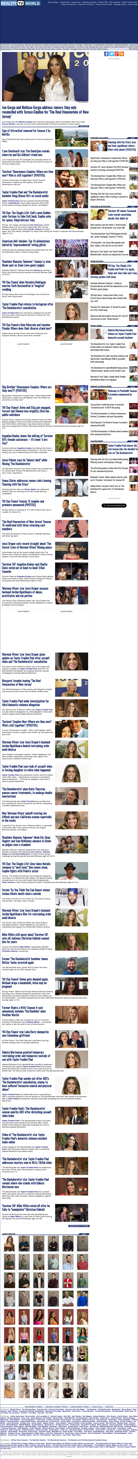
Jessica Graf (12, 1435)
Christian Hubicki (10, 951)
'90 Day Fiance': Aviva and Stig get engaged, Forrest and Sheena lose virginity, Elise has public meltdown (26, 411)
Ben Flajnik (47, 1418)
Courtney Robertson (21, 854)
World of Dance (102, 49)
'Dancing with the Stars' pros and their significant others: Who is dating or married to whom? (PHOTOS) (109, 196)
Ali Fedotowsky (82, 1418)
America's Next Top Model (58, 45)
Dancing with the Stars (17, 47)
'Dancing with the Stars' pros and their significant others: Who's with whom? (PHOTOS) (122, 145)
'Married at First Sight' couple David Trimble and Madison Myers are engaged (108, 378)
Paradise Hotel (132, 47)
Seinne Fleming (73, 1423)
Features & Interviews (69, 4)
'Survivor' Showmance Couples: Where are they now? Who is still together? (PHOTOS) (27, 173)
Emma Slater (30, 489)
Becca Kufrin (30, 1416)
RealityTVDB (103, 2)
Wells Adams (19, 1426)
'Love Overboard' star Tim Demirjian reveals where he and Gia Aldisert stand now (26, 152)
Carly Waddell (43, 1426)
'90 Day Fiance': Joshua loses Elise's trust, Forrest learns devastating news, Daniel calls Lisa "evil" (108, 298)
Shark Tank (31, 49)
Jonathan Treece (14, 1433)
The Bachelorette (99, 45)
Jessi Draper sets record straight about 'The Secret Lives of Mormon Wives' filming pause (27, 545)
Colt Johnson (36, 225)
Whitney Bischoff (106, 1426)
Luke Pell (49, 1433)
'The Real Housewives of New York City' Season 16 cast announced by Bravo (109, 470)
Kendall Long (25, 1423)
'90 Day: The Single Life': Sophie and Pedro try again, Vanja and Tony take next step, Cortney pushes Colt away (113, 271)
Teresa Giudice (8, 124)
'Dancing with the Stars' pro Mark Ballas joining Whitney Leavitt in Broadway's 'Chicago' (109, 461)
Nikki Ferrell (118, 1426)
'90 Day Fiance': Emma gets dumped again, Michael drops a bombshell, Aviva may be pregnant (25, 982)
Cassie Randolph (124, 1419)
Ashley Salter (89, 1430)
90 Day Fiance (5, 45)
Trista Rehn (112, 1419)
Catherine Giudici (130, 1426)
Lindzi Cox (64, 1430)
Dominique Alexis (121, 1431)
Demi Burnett (54, 1421)
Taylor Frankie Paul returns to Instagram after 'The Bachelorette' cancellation (27, 306)
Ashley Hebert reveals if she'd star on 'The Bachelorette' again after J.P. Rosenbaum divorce (107, 488)
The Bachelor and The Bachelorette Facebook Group (87, 1440)
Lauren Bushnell (7, 1426)
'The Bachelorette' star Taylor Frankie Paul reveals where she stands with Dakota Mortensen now (25, 1183)
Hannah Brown (42, 1421)
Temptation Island (76, 49)
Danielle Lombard (87, 1428)
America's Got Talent (42, 45)
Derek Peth (23, 1431)
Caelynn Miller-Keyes (28, 1421)
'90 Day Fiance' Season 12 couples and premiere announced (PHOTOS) (23, 503)
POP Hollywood (114, 2)
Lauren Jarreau (98, 1423)
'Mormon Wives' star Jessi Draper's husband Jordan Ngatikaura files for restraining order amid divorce (26, 914)
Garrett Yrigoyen (126, 1421)
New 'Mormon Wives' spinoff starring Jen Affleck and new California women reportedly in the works (27, 816)
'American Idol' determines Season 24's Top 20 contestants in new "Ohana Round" (109, 317)
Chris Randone (102, 1421)
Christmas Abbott (25, 1435)
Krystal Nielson (37, 1425)
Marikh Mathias (24, 1425)
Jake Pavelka (94, 1418)
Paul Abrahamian (120, 1433)
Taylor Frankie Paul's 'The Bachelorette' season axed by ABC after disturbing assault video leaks (26, 1112)
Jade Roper (62, 1426)
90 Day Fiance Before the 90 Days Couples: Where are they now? (70, 1443)
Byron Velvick (66, 1419)
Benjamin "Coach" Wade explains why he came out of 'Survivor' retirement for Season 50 (108, 478)
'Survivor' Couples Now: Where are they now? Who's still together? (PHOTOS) (26, 723)
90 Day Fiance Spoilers (19, 1440)
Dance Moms (4, 47)
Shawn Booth (73, 1426)
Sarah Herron (59, 1433)
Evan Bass (53, 1426)
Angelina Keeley (24, 448)
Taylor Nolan (12, 1431)
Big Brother (109, 45)
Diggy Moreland (27, 1433)
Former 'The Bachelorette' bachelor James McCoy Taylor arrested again (25, 960)
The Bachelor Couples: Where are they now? (111, 1445)
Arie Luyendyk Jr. (42, 1416)
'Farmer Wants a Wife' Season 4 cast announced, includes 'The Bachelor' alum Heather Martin (24, 1011)
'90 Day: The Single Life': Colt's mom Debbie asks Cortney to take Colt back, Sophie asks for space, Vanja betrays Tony (26, 216)
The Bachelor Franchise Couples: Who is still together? (72, 1445)
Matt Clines (76, 1435)
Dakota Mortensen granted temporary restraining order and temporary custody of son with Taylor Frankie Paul (26, 1055)
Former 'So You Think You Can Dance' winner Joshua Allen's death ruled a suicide (26, 891)
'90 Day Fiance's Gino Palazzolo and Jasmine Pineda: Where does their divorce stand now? (27, 326)
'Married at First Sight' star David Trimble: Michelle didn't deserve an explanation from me (109, 253)
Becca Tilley (111, 1428)
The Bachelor (87, 45)
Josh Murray (94, 1426)
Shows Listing (132, 4)
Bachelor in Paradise (75, 45)
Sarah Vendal (68, 1431)
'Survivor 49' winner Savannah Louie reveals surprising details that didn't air (122, 214)
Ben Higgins (87, 1416)
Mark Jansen (56, 1435)
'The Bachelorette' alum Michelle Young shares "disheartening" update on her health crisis (109, 369)
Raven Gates (33, 1431)
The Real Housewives (19, 49)
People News (65, 2)
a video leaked (12, 1099)
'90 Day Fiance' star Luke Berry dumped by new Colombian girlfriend (25, 1033)
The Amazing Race (17, 45)
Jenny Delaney (61, 1423)
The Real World (118, 1411)
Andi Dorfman (122, 1416)
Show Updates (53, 2)
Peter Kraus (83, 1426)
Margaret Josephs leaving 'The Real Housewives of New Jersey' (21, 682)
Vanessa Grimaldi (115, 1425)
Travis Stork (40, 1419)
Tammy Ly (37, 270)
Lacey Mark (78, 1431)
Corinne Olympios (123, 1430)
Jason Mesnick (116, 1418)
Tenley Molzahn (35, 1428)
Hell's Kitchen (47, 47)
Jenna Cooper (36, 1423)
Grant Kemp (69, 1433)
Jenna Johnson (81, 1433)
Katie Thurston (28, 801)
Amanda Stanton (28, 1430)
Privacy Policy (97, 1406)
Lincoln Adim (65, 1421)
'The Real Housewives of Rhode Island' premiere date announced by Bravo (109, 433)
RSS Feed (109, 1406)
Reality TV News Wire (129, 2)
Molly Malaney (23, 1428)
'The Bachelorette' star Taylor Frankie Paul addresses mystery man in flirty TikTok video (27, 1160)
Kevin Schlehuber (94, 1433)
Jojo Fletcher (76, 1416)
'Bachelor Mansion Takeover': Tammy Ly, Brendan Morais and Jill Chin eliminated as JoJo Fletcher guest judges (109, 286)
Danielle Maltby (30, 1426)
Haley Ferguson (15, 1430)
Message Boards (120, 4)
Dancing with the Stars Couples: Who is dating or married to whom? (26, 1445)
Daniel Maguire (98, 1431)
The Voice (93, 49)
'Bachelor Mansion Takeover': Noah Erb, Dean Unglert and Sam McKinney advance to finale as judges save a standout (26, 841)
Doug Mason (14, 203)
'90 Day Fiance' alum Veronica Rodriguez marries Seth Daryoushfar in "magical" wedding (24, 285)
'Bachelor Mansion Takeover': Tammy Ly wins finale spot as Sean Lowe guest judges (26, 263)
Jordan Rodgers (130, 1425)
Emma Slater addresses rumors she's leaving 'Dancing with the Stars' (26, 482)
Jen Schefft (76, 1419)
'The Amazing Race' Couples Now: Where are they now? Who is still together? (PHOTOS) (108, 177)
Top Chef (86, 49)
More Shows (133, 49)
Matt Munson (56, 1431)
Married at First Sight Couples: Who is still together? (96, 1447)
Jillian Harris (104, 1418)
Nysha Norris (49, 1425)
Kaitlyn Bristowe (99, 1416)
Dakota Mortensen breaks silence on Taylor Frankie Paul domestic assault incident (122, 333)
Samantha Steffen (76, 1430)
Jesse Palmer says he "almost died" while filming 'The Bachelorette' (24, 461)
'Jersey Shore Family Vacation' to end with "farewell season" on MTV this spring (107, 406)
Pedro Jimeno (35, 229)
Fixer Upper (30, 47)
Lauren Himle (100, 1430)
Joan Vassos (36, 852)
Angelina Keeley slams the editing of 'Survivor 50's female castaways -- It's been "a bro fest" (27, 439)
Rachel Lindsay (56, 1416)
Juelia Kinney (54, 1430)
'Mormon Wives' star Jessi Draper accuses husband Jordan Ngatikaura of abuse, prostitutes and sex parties (25, 592)
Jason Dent (67, 1435)
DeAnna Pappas (129, 1418)
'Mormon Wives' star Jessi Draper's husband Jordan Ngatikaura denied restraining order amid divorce (26, 745)
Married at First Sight (111, 47)
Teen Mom (66, 49)
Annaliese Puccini (62, 1425)
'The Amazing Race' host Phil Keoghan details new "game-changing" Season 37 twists (108, 235)
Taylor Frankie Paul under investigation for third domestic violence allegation (25, 702)
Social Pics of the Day (86, 4)
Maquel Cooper (48, 1423)
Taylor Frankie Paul (10, 201)
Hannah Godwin (13, 1421)
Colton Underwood (17, 1416)
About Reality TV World (33, 1406)
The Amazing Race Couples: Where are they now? (113, 1443)
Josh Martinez (45, 1435)
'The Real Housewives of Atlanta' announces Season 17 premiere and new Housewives (108, 415)
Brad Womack (70, 1418)
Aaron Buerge (101, 1419)
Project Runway (5, 49)
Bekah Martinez (12, 1425)
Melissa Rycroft (48, 1428)
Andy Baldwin (15, 1419)
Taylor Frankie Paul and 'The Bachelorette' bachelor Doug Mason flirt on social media (25, 194)
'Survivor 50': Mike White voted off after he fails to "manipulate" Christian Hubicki (26, 1207)
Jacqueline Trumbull (88, 1425)
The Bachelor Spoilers (38, 1440)
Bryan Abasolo (102, 1425)
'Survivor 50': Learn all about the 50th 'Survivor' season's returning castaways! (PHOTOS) (109, 168)
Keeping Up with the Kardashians (64, 47)
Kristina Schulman (73, 1428)
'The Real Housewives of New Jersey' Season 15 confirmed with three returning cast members (26, 525)
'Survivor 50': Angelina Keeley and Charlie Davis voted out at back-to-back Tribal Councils (24, 567)
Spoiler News (76, 2)
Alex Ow (36, 1435)
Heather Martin (33, 1022)
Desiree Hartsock (13, 1418)
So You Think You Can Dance (46, 49)
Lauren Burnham (12, 1423)
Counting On (133, 45)
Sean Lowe (25, 1418)
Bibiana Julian (122, 1423)
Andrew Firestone (88, 1419)
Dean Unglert (60, 1428)
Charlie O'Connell (53, 1419)
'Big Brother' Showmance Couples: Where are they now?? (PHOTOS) (26, 388)
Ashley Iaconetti (42, 1430)
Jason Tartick (114, 1421)
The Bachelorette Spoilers (57, 1440)
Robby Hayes (39, 1433)
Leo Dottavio (76, 1421)
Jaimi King (109, 1431)
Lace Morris (110, 1430)
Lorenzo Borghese (28, 1419)
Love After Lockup (82, 47)
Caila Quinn (122, 1428)
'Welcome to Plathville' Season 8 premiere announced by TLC (122, 394)
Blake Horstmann (88, 1421)
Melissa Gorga (25, 122)
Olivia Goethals (86, 1423)
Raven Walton (107, 1433)
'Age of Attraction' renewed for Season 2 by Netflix (26, 132)
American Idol (29, 45)
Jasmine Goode (45, 1431)
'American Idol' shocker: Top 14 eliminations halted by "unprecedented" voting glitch (26, 243)
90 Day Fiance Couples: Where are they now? (28, 1443)
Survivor (59, 49)
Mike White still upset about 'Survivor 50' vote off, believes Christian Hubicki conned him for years (25, 938)
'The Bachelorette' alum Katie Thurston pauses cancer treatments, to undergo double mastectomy (27, 792)
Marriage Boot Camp (96, 47)
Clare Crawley (101, 1428)
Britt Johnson (111, 1423)
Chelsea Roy (74, 1425)
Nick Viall (66, 1416)
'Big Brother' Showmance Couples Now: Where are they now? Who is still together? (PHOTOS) (109, 159)
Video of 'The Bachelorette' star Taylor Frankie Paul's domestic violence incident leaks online (24, 1138)
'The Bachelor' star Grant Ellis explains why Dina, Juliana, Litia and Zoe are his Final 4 (107, 244)
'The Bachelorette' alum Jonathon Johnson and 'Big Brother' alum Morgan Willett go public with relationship (109, 358)
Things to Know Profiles (103, 4)
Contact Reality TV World (80, 1406)
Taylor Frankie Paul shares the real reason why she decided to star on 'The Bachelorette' (123, 449)
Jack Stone (88, 1431)
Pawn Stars (76, 1411)
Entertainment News (89, 2)
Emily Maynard (36, 1418)
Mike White (24, 947)
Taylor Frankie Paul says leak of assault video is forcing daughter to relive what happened (27, 768)
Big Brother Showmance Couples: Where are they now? (55, 1447)
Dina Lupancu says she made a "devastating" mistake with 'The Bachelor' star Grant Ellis (108, 226)
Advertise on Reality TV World (56, 1406)
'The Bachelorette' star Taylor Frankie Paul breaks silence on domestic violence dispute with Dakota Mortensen (108, 346)
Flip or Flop (38, 47)
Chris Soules (111, 1416)
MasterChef (123, 47)
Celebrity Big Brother (121, 45)
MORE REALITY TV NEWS (79, 1226)
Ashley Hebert (58, 1418)
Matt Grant (4, 1419)
